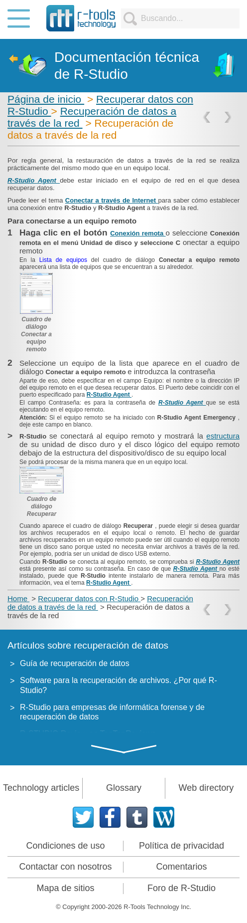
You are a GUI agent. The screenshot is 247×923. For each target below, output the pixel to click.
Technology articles (41, 788)
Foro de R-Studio (181, 888)
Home (18, 598)
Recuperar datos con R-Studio (89, 598)
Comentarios (181, 867)
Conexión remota (137, 233)
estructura (223, 436)
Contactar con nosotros (65, 867)
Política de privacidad (181, 846)
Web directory (206, 788)
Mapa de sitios (65, 888)
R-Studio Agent (33, 180)
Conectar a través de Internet (111, 200)
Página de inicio (45, 99)
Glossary (123, 788)
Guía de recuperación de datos (74, 663)
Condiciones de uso (65, 846)
